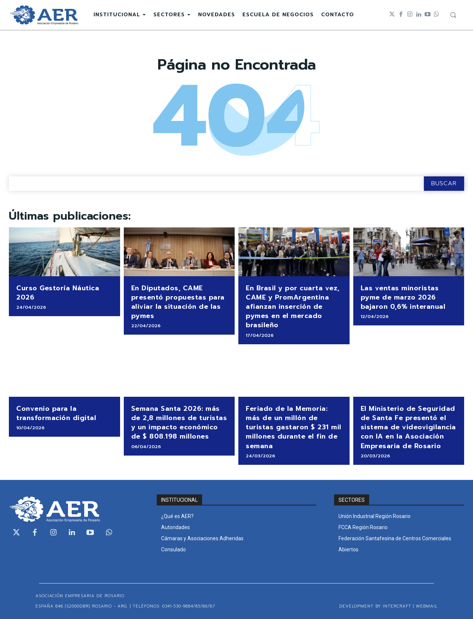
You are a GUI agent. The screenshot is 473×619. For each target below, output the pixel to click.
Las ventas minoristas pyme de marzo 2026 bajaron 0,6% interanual (403, 297)
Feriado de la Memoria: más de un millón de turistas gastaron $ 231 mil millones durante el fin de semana (293, 427)
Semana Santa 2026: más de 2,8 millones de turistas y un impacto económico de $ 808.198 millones (179, 422)
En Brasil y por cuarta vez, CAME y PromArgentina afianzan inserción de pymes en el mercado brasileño (293, 307)
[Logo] (44, 15)
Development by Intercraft (375, 606)
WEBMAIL (427, 606)
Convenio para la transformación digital (56, 413)
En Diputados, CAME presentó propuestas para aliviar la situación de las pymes (178, 302)
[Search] (444, 183)
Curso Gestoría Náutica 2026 (57, 292)
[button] (453, 14)
